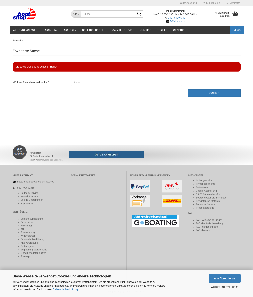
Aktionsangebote (25, 30)
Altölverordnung (29, 242)
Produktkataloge (205, 207)
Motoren (70, 30)
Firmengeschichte (205, 183)
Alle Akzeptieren (224, 278)
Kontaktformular (30, 196)
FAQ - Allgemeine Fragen (209, 220)
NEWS (237, 30)
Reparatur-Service (205, 204)
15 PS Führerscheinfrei (208, 194)
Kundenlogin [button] (211, 3)
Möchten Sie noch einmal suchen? (31, 82)
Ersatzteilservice (121, 30)
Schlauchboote (92, 30)
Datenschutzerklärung (65, 289)
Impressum (27, 203)
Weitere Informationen (224, 286)
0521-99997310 (176, 17)
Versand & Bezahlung (32, 218)
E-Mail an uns (177, 21)
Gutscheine (27, 222)
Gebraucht (180, 30)
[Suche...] (76, 14)
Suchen (214, 93)
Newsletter (26, 225)
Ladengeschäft (204, 180)
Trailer (162, 30)
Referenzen (202, 187)
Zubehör (145, 30)
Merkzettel (233, 3)
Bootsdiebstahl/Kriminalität (211, 197)
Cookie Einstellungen (32, 199)
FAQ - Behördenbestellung (210, 223)
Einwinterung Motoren (208, 201)
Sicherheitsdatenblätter (33, 253)
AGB (23, 229)
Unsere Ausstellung (206, 190)
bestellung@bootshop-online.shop (35, 181)
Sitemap (25, 256)
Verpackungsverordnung (34, 249)
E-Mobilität (50, 30)
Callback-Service (29, 193)
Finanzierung (28, 232)
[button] (188, 3)
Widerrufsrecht (28, 235)
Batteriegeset (28, 246)
